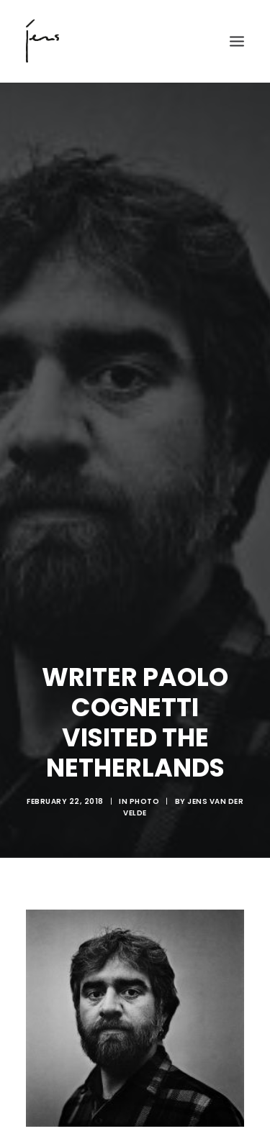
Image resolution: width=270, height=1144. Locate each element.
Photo (145, 782)
